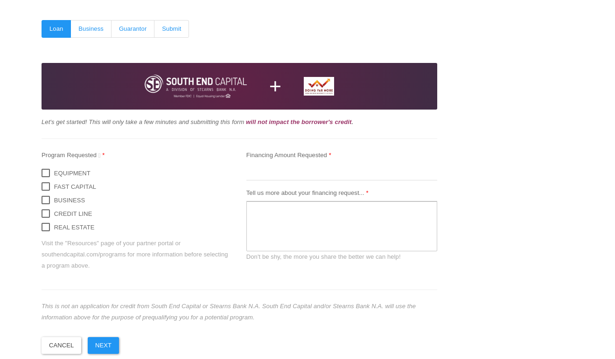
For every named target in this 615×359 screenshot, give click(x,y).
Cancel (61, 345)
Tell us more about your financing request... (306, 192)
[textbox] (341, 226)
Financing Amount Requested (287, 155)
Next (103, 345)
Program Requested (72, 155)
